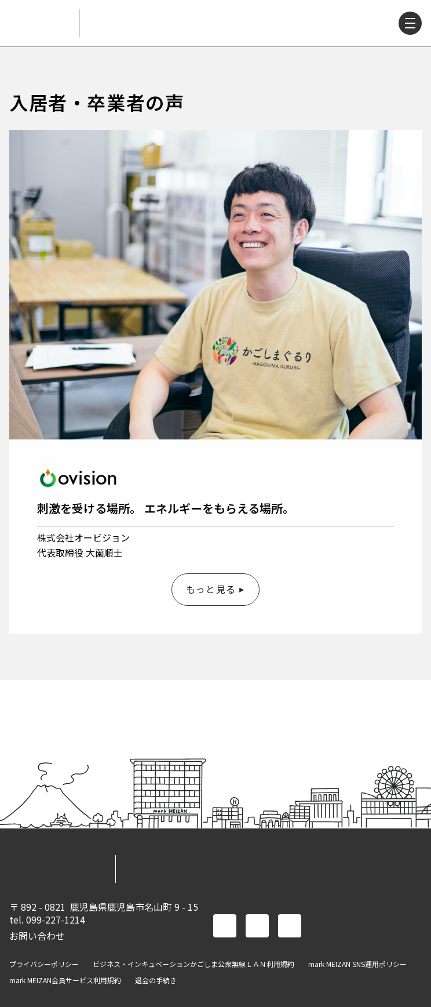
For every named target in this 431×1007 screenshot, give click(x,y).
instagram (289, 925)
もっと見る (211, 589)
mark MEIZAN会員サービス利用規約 (65, 980)
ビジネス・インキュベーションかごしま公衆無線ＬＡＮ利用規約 (193, 964)
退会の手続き (156, 980)
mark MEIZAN (39, 23)
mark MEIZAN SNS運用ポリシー (357, 964)
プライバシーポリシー (44, 964)
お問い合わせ (37, 935)
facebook (224, 925)
